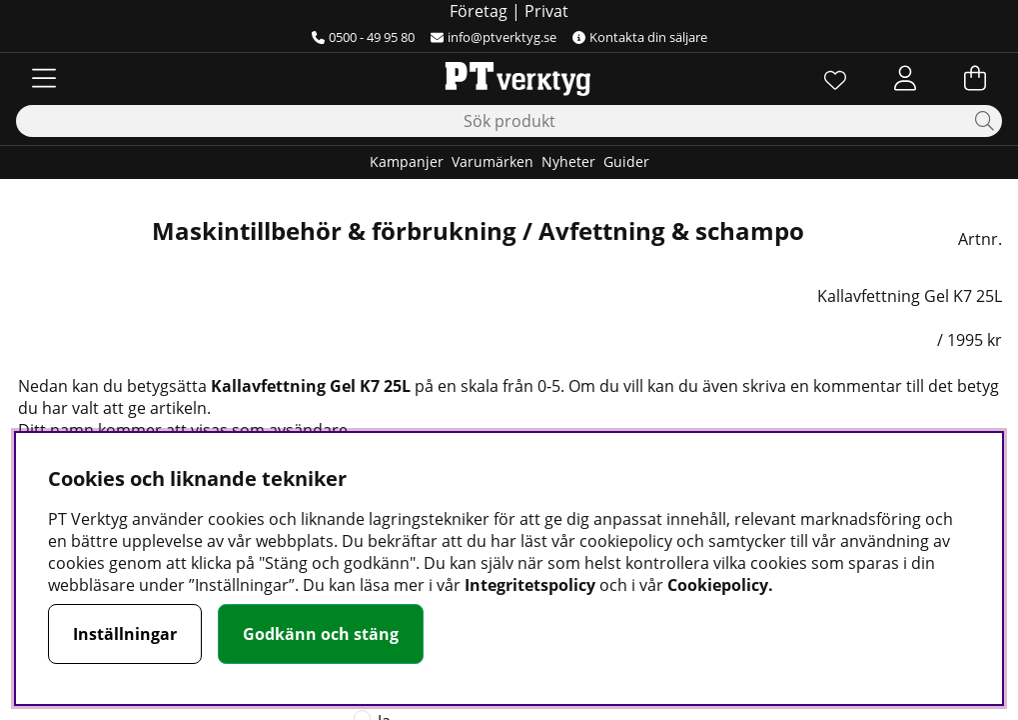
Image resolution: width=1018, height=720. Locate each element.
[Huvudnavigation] (44, 78)
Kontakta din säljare (639, 37)
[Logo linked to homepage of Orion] (509, 78)
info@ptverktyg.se (493, 37)
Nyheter (568, 161)
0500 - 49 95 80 (363, 37)
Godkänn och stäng (321, 634)
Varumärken (492, 161)
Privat (546, 11)
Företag (479, 11)
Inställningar (125, 634)
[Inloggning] (905, 78)
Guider (626, 161)
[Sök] (509, 121)
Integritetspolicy (530, 585)
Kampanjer (407, 161)
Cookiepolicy (717, 585)
